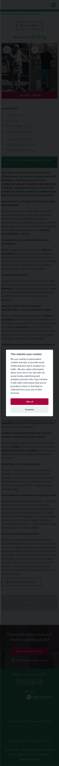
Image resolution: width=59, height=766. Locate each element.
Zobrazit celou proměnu (21, 582)
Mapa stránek (43, 754)
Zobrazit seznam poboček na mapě (29, 660)
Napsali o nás (48, 749)
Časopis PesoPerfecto (31, 749)
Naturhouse (6, 14)
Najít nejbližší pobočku (29, 651)
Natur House (14, 4)
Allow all (29, 401)
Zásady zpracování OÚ (29, 759)
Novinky (16, 749)
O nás (8, 749)
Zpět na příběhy (29, 25)
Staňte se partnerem (27, 754)
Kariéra (13, 754)
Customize (29, 409)
